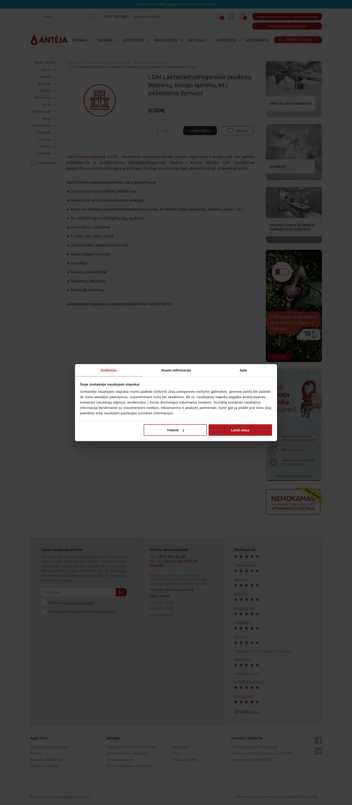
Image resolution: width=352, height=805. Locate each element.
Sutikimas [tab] (109, 370)
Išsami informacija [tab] (176, 370)
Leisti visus (240, 430)
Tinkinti (175, 430)
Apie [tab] (243, 370)
